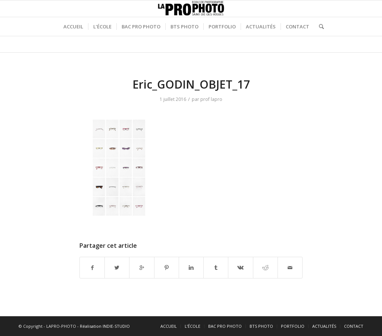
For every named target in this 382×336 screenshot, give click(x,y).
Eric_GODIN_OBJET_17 (191, 84)
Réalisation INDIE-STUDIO (105, 326)
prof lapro (211, 99)
